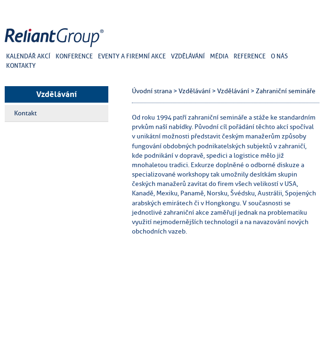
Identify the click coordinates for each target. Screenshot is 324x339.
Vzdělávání (56, 94)
